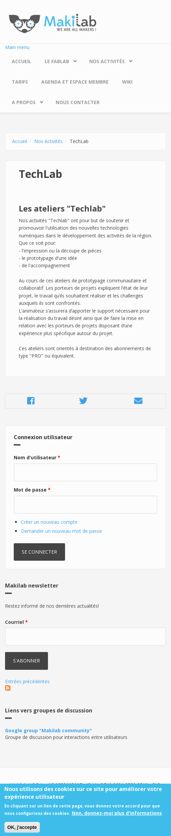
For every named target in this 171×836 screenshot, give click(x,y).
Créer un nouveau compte (49, 522)
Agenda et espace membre (75, 82)
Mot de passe (32, 489)
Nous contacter (78, 102)
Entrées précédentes (27, 681)
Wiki (127, 82)
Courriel (16, 622)
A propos (24, 102)
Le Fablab (57, 61)
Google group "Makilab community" (48, 730)
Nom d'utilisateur (37, 457)
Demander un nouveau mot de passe (61, 531)
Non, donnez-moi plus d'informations (117, 817)
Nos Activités (107, 61)
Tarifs (20, 82)
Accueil (21, 61)
